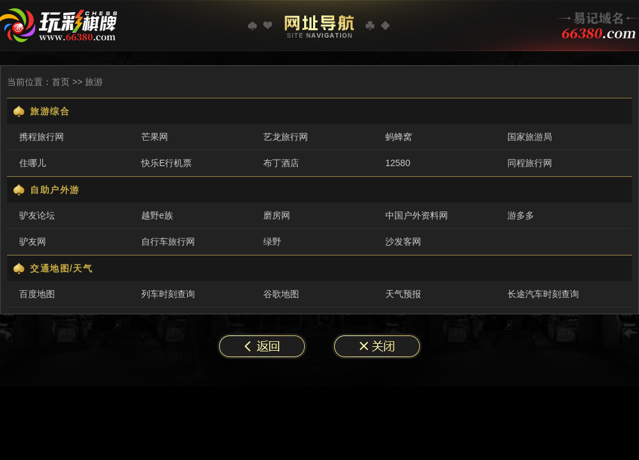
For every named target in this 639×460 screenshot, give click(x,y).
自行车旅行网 (168, 241)
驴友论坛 (37, 215)
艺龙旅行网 (285, 137)
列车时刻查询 (168, 294)
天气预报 (403, 294)
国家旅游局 (529, 137)
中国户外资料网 (416, 215)
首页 (61, 82)
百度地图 (37, 294)
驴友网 (32, 241)
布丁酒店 (281, 163)
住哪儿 (32, 163)
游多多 (520, 215)
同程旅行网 (529, 163)
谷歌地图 (281, 294)
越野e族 (157, 215)
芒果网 (154, 137)
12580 (397, 163)
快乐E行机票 (166, 163)
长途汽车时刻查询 (543, 294)
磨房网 (276, 215)
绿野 (272, 241)
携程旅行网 (41, 137)
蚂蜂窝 (398, 137)
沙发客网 (403, 241)
